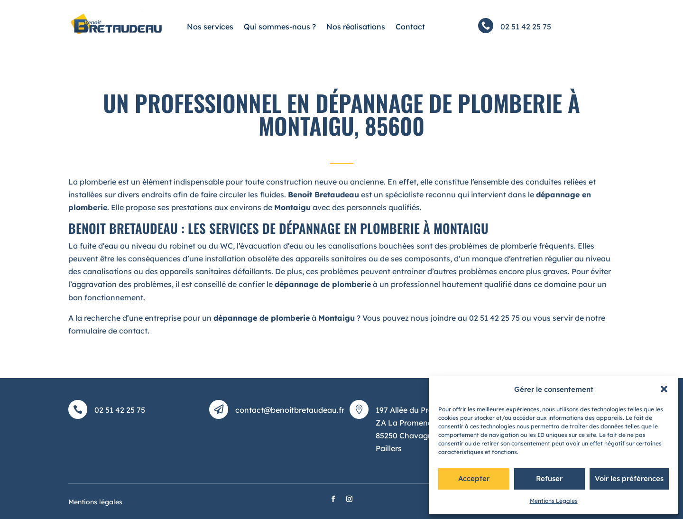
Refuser (549, 478)
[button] (664, 389)
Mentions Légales (554, 500)
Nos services (210, 26)
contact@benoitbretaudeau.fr (289, 410)
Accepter (473, 478)
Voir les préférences (629, 478)
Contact (410, 26)
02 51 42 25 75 (525, 26)
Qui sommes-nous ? (280, 26)
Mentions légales (95, 502)
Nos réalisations (355, 26)
